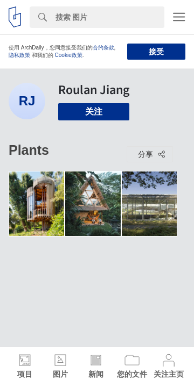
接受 (156, 51)
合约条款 (103, 48)
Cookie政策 (68, 55)
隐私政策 (19, 55)
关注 (93, 111)
